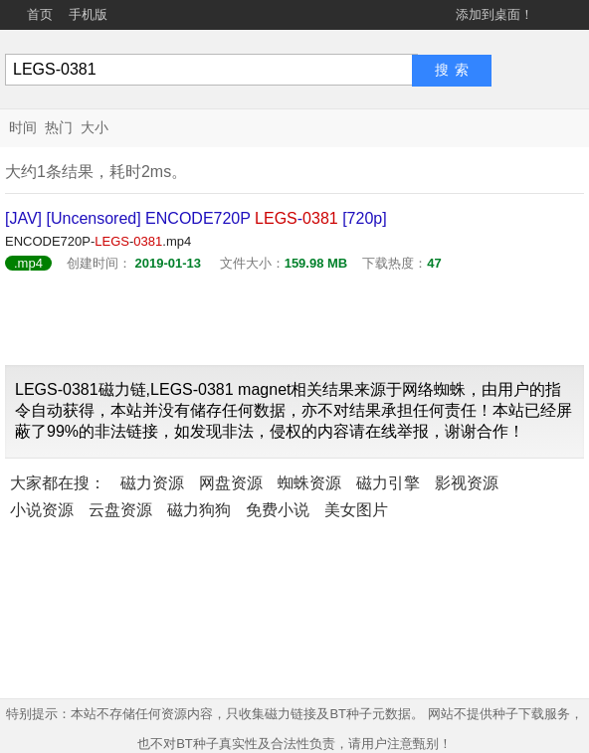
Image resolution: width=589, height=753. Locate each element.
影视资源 (466, 482)
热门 (59, 127)
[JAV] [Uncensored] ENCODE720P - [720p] (196, 218)
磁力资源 (152, 482)
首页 (40, 14)
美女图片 (356, 509)
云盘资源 (120, 509)
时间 (23, 127)
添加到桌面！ (494, 14)
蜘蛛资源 (309, 482)
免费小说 (277, 509)
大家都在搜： (57, 482)
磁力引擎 (388, 482)
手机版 (88, 14)
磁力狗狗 (199, 509)
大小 (94, 127)
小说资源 (42, 509)
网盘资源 (231, 482)
